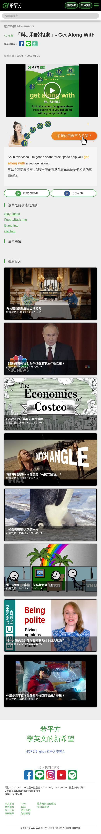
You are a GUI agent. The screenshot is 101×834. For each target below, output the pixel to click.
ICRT (23, 803)
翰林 (23, 807)
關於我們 (25, 810)
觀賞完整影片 (26, 193)
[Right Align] (96, 6)
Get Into (9, 231)
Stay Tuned (12, 214)
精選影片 (9, 807)
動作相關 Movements (19, 26)
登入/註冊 (85, 5)
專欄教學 (9, 813)
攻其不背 (9, 803)
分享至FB (73, 193)
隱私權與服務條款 (46, 803)
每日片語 (9, 810)
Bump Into (11, 225)
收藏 (10, 35)
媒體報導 (25, 813)
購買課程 (71, 5)
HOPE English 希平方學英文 (45, 751)
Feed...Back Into (15, 219)
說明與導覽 (43, 807)
